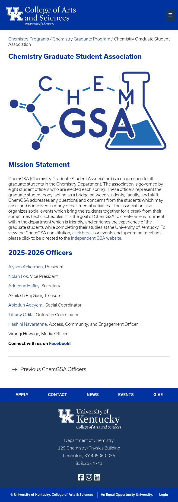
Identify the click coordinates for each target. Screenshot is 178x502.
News (93, 395)
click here (81, 232)
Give (158, 395)
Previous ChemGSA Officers (53, 369)
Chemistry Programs (28, 39)
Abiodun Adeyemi (25, 305)
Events (126, 395)
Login (163, 494)
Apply (22, 395)
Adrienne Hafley (23, 285)
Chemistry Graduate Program (81, 39)
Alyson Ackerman (25, 266)
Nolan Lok (18, 276)
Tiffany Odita (21, 314)
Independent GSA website (96, 238)
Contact (57, 395)
